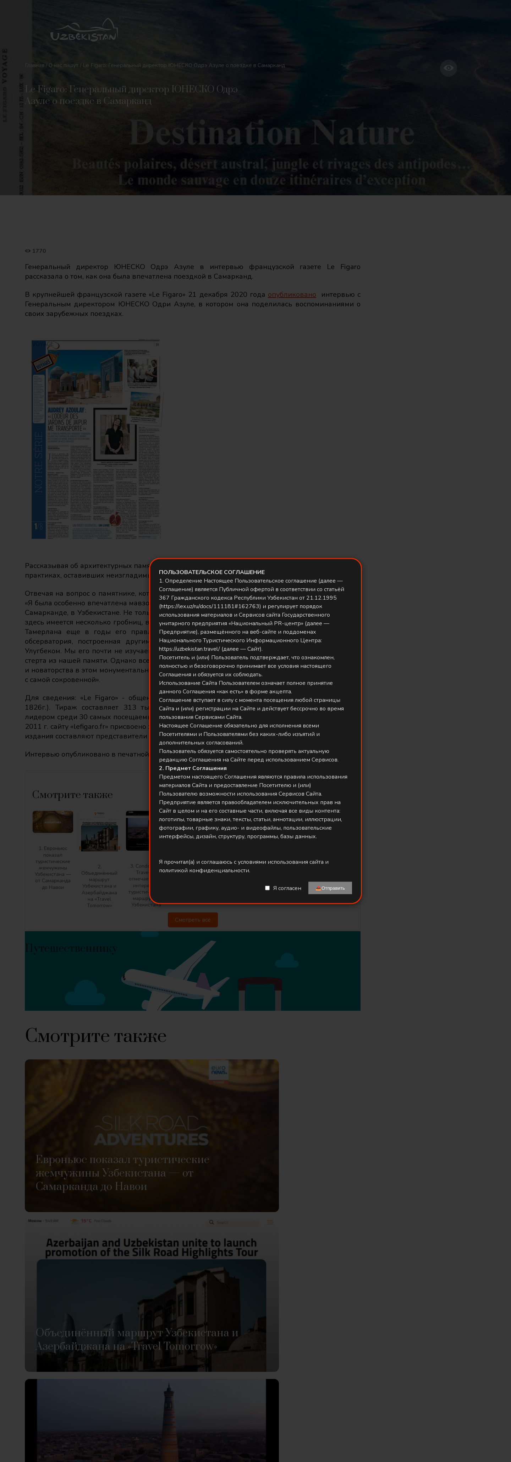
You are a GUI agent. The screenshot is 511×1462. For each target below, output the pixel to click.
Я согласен (287, 888)
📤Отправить (330, 888)
